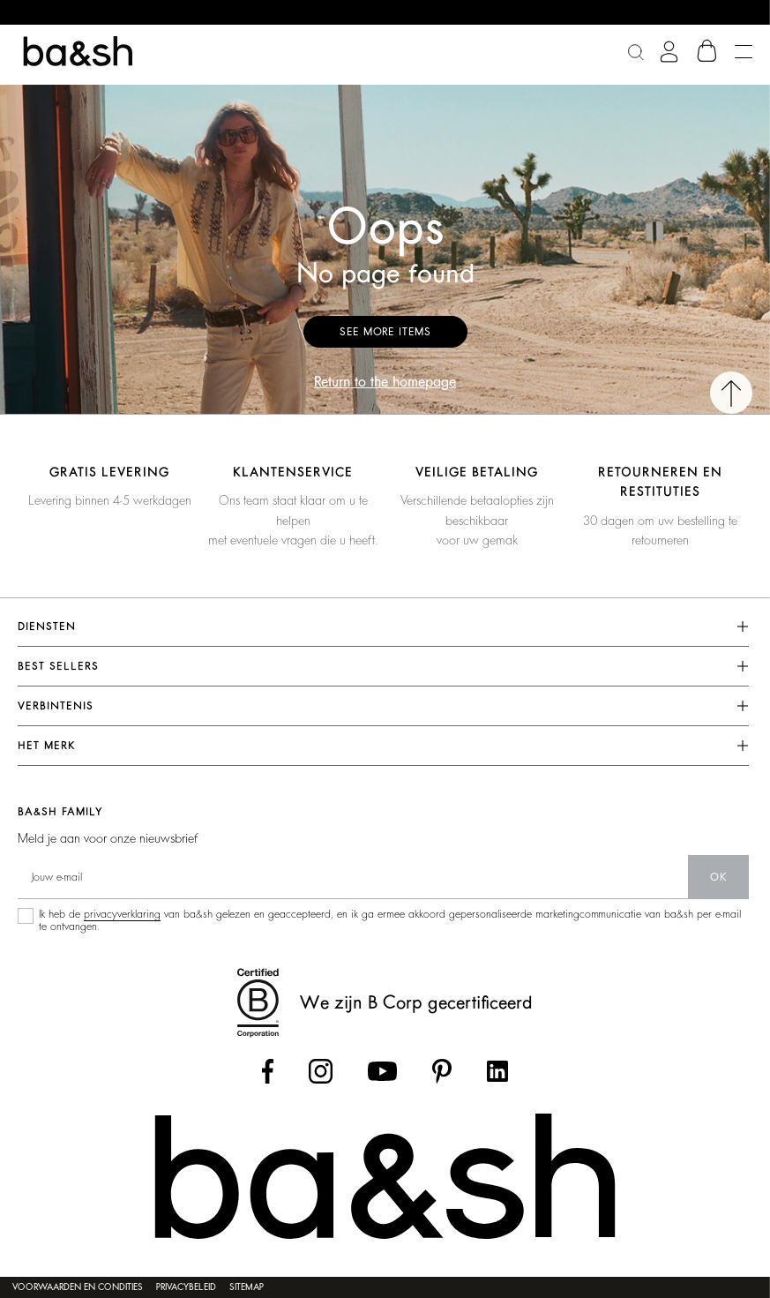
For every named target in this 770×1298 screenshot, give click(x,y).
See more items (385, 331)
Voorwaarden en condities (77, 1287)
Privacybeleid (186, 1287)
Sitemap (246, 1287)
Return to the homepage (385, 382)
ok (718, 877)
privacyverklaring (122, 914)
